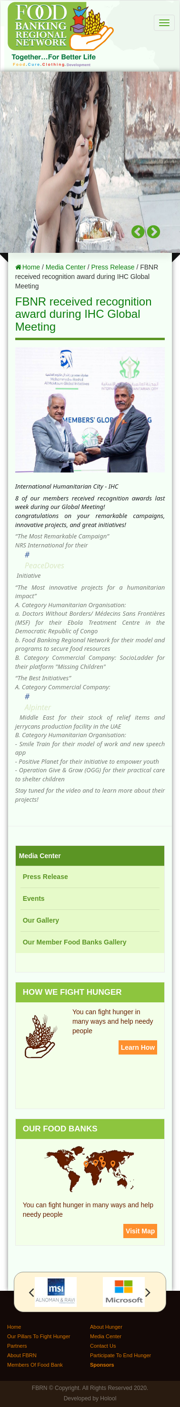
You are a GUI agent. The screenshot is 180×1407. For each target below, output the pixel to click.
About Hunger (106, 1327)
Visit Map (140, 1231)
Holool (108, 1398)
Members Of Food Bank (35, 1365)
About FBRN (22, 1355)
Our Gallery (41, 920)
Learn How (138, 1047)
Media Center (66, 267)
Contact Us (103, 1346)
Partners (17, 1346)
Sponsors (102, 1365)
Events (34, 898)
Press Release (112, 267)
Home (31, 267)
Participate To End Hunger (120, 1355)
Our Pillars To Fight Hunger (38, 1336)
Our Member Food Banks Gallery (75, 942)
